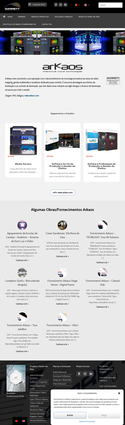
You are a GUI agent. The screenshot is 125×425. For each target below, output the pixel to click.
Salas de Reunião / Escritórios (37, 376)
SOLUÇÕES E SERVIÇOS (64, 17)
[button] (119, 393)
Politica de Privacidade (108, 386)
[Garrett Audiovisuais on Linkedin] (65, 5)
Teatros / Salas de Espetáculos (36, 404)
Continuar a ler (22, 260)
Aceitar (70, 415)
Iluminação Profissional (61, 376)
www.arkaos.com (32, 95)
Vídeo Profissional (59, 384)
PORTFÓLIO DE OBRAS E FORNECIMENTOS (19, 24)
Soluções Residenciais (38, 420)
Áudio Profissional (59, 372)
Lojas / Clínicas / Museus (39, 399)
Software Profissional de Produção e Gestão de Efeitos (101, 141)
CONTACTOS (47, 24)
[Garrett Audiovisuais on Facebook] (56, 5)
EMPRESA (21, 17)
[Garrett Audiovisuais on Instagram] (61, 5)
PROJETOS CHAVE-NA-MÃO (89, 17)
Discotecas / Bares (36, 410)
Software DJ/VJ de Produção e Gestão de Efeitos (62, 141)
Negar (104, 415)
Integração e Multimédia (62, 380)
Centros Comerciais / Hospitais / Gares (37, 415)
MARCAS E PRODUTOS (40, 17)
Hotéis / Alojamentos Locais (37, 387)
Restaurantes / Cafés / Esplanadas (38, 394)
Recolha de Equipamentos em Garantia (106, 369)
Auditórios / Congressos (38, 382)
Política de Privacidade (87, 421)
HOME (7, 17)
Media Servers (23, 141)
